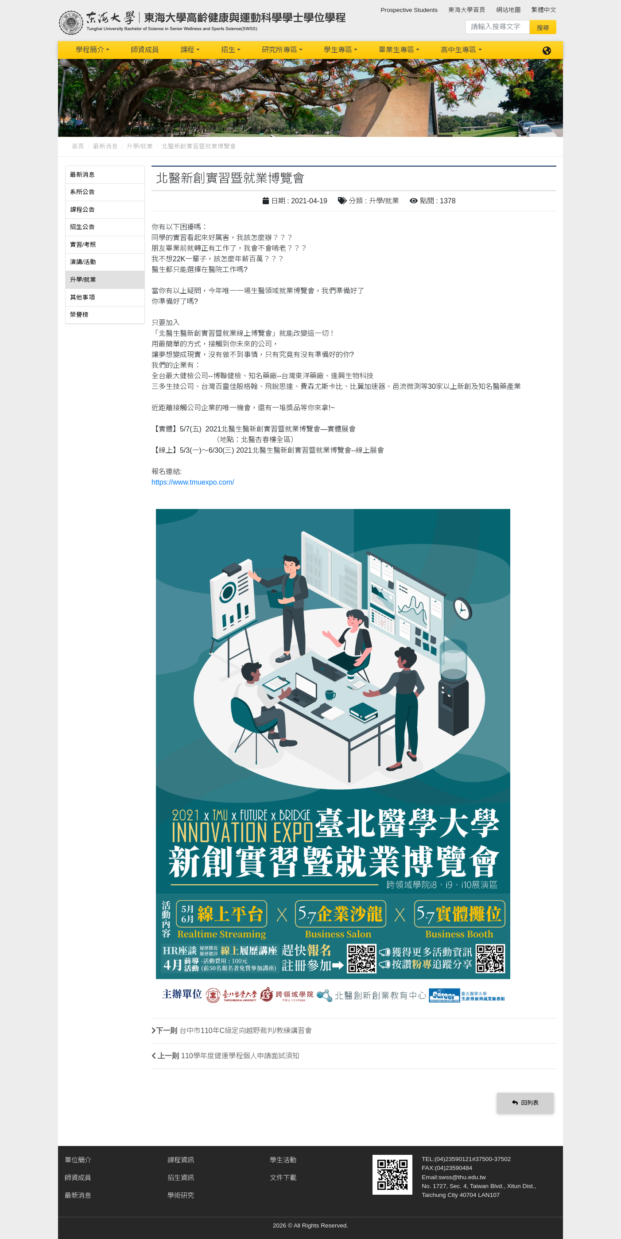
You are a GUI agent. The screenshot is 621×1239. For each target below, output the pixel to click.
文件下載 (283, 1177)
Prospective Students (409, 10)
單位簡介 (78, 1160)
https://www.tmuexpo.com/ (192, 482)
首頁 (78, 146)
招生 (228, 50)
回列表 (525, 1102)
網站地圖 (508, 10)
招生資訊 (180, 1177)
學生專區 (338, 50)
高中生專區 (458, 50)
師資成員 (145, 50)
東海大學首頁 (466, 10)
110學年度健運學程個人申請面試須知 (240, 1056)
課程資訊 (180, 1160)
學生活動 (283, 1160)
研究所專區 (279, 50)
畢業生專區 (396, 50)
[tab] (105, 175)
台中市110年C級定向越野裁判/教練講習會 (245, 1030)
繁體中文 (544, 10)
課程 (187, 50)
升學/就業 (140, 146)
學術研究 (180, 1195)
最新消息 (105, 146)
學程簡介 (90, 50)
